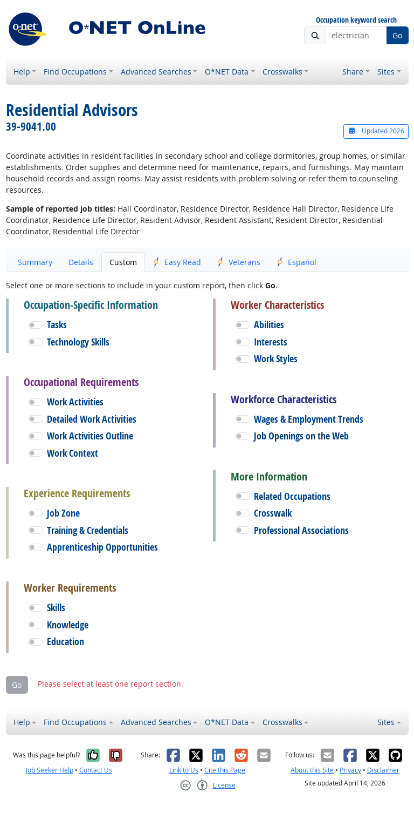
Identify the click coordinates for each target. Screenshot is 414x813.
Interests (270, 342)
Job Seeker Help (49, 770)
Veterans (238, 262)
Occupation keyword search (356, 20)
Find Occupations (75, 71)
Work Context (72, 453)
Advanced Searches (156, 71)
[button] (35, 325)
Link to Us (183, 770)
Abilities (269, 324)
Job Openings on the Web (301, 436)
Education (65, 641)
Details (80, 262)
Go (397, 35)
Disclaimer (383, 770)
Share (352, 71)
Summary (35, 262)
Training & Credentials (87, 530)
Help (21, 71)
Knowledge (67, 625)
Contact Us (95, 770)
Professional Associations (301, 530)
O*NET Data (227, 71)
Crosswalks (282, 71)
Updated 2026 (376, 131)
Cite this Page (224, 770)
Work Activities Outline (90, 436)
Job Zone (63, 513)
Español (296, 262)
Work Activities (75, 402)
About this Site (312, 770)
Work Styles (276, 358)
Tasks (57, 324)
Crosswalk (273, 513)
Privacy (350, 770)
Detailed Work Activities (91, 419)
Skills (56, 607)
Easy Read (177, 262)
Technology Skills (78, 342)
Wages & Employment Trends (308, 419)
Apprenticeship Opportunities (102, 547)
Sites (386, 71)
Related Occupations (292, 496)
